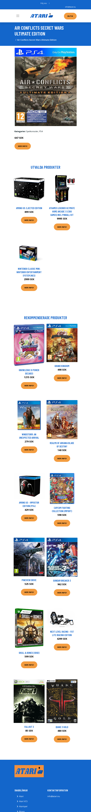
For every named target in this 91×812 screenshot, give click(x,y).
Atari (21, 796)
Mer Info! (22, 146)
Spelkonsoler (32, 131)
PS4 (41, 131)
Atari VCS (23, 801)
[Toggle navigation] (17, 15)
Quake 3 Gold (62, 727)
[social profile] (49, 3)
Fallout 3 (29, 726)
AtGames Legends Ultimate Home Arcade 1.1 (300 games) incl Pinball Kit (62, 211)
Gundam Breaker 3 (62, 580)
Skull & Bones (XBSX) (29, 652)
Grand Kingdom (62, 365)
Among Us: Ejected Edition (29, 208)
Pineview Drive (29, 580)
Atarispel (23, 806)
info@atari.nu (70, 7)
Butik (70, 16)
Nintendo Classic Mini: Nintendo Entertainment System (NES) (29, 272)
